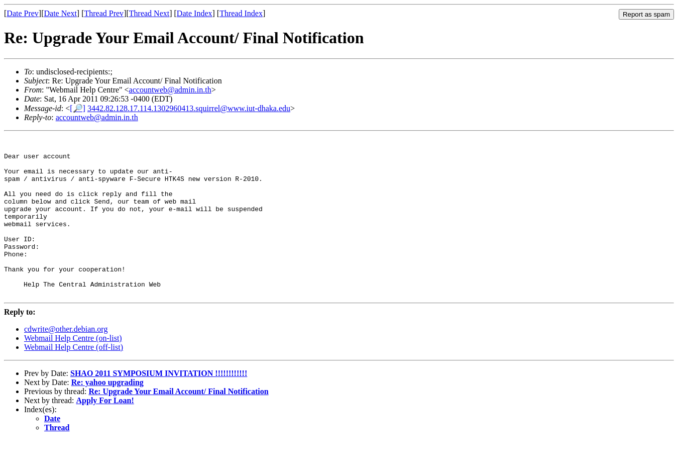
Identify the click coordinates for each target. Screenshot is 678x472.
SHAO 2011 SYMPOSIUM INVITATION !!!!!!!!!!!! (158, 405)
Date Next (60, 13)
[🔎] (77, 108)
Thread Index (241, 13)
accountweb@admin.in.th (170, 89)
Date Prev (23, 13)
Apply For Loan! (105, 432)
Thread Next (149, 13)
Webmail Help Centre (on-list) (73, 369)
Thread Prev (104, 13)
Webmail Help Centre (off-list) (73, 378)
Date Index (194, 13)
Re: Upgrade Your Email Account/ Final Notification (178, 423)
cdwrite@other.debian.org (65, 360)
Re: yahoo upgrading (107, 414)
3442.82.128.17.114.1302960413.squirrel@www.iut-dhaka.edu (188, 108)
